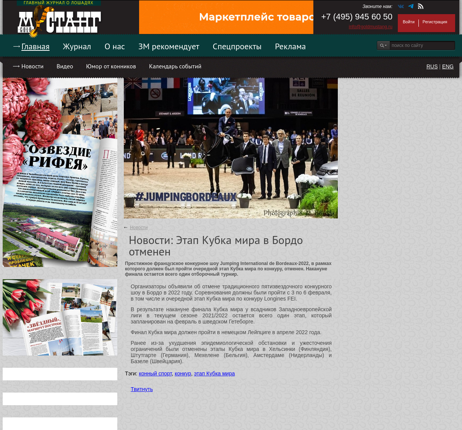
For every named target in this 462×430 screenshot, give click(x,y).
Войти (409, 21)
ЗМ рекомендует (168, 46)
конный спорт (155, 373)
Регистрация (435, 21)
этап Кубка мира (214, 373)
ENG (448, 66)
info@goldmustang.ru (370, 26)
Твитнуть (142, 389)
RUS (432, 66)
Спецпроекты (237, 46)
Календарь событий (175, 66)
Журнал (77, 46)
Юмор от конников (111, 66)
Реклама (290, 46)
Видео (65, 66)
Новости (32, 66)
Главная (35, 46)
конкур (183, 373)
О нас (114, 46)
